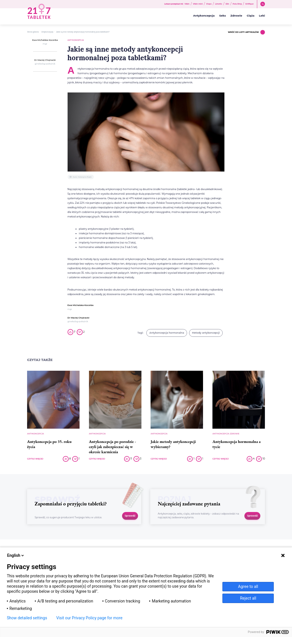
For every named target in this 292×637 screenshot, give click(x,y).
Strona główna (33, 32)
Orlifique (249, 4)
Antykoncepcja (203, 15)
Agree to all (248, 586)
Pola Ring (237, 4)
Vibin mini (198, 4)
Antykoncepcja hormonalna (166, 332)
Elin (227, 4)
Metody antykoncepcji (206, 332)
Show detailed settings (27, 618)
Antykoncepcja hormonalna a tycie (236, 444)
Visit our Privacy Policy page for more (89, 618)
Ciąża (250, 15)
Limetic (218, 4)
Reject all (248, 598)
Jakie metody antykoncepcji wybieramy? (173, 444)
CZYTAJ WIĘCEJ (35, 459)
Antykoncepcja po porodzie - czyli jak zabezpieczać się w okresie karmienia (112, 446)
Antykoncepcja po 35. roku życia (49, 444)
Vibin (186, 4)
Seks (222, 15)
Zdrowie (236, 15)
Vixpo (209, 4)
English (16, 555)
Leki (262, 15)
